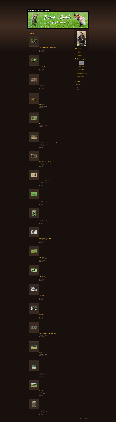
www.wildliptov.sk (80, 76)
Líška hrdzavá (42, 257)
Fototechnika (41, 10)
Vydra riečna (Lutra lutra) (45, 162)
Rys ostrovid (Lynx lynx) (45, 238)
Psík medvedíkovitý (43, 219)
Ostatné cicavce (42, 123)
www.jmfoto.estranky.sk (82, 73)
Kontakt (34, 10)
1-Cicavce (79, 52)
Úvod (29, 10)
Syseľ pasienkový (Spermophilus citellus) (48, 142)
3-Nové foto (79, 55)
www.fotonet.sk (80, 78)
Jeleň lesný (41, 409)
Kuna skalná (42, 66)
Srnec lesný (41, 371)
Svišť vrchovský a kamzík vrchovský (47, 333)
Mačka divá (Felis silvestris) (45, 200)
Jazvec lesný (42, 104)
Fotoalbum (47, 10)
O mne (78, 54)
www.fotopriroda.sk (81, 72)
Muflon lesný (42, 352)
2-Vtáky (78, 51)
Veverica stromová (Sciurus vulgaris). (48, 47)
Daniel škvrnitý (42, 390)
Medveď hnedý (42, 276)
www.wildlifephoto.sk (81, 75)
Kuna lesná (41, 85)
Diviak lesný (42, 314)
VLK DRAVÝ (42, 295)
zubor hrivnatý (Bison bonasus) (46, 181)
